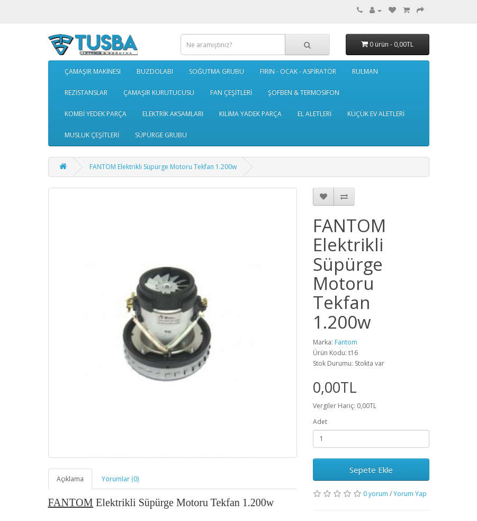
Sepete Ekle (371, 469)
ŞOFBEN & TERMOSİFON (303, 92)
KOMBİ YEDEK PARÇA (96, 113)
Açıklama (70, 478)
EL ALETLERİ (314, 113)
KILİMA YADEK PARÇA (250, 113)
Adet (320, 421)
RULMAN (365, 71)
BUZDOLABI (155, 71)
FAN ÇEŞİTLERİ (231, 92)
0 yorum (375, 493)
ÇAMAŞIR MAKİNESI (93, 71)
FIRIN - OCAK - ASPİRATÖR (298, 71)
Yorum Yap (410, 493)
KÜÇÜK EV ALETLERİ (375, 113)
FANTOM (71, 502)
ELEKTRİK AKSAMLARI (172, 113)
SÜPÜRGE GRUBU (161, 134)
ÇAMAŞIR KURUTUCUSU (158, 92)
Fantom (346, 342)
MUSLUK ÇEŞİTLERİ (92, 134)
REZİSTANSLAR (86, 92)
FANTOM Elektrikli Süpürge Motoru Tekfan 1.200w (163, 166)
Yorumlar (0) (120, 478)
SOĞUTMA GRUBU (216, 71)
